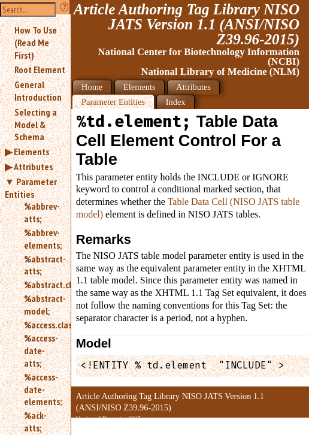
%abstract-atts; (42, 265)
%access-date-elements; (42, 389)
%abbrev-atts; (42, 212)
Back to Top (276, 428)
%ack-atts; (35, 421)
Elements (31, 152)
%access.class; (42, 325)
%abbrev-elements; (42, 238)
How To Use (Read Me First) (35, 42)
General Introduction (38, 90)
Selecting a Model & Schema (35, 124)
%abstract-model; (42, 304)
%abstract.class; (42, 285)
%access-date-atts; (41, 350)
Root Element (39, 69)
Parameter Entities (31, 188)
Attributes (33, 167)
